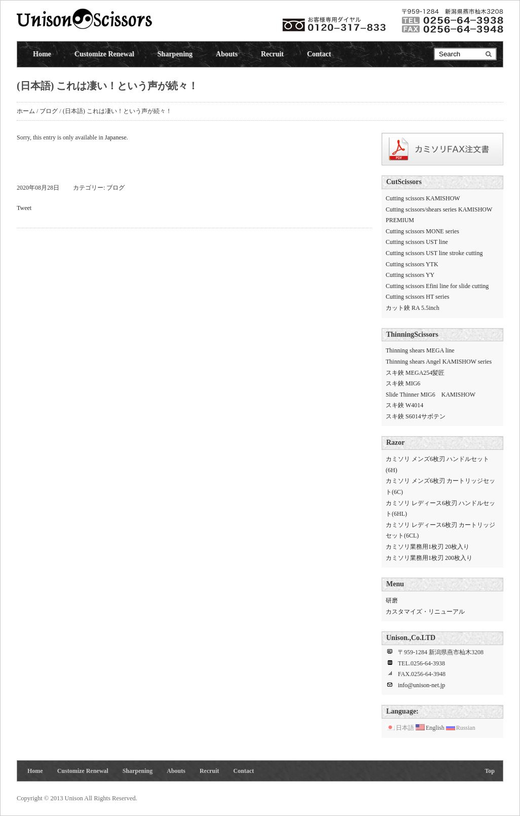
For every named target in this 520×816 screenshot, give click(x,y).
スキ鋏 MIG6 (403, 383)
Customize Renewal (104, 54)
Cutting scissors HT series (417, 296)
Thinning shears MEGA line (420, 350)
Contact (319, 54)
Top (490, 770)
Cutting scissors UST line (417, 241)
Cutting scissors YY (410, 274)
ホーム (26, 111)
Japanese (116, 137)
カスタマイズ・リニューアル (425, 611)
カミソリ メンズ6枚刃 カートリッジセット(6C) (440, 486)
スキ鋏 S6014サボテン (415, 416)
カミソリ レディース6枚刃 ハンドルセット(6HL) (440, 509)
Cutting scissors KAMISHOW (423, 198)
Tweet (24, 207)
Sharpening (175, 54)
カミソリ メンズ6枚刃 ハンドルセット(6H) (437, 464)
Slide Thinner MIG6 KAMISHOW (430, 394)
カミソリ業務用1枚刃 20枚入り (427, 546)
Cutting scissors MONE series (422, 231)
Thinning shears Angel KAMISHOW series (439, 361)
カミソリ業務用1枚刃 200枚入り (429, 557)
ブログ (49, 111)
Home (42, 54)
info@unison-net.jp (421, 685)
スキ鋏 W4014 (404, 405)
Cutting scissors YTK (412, 264)
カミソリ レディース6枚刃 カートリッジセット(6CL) (440, 530)
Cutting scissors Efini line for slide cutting (437, 286)
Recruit (272, 54)
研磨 (392, 600)
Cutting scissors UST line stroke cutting (434, 253)
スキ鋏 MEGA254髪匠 (415, 372)
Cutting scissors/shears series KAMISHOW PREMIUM (439, 215)
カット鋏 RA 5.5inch (412, 307)
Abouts (227, 54)
